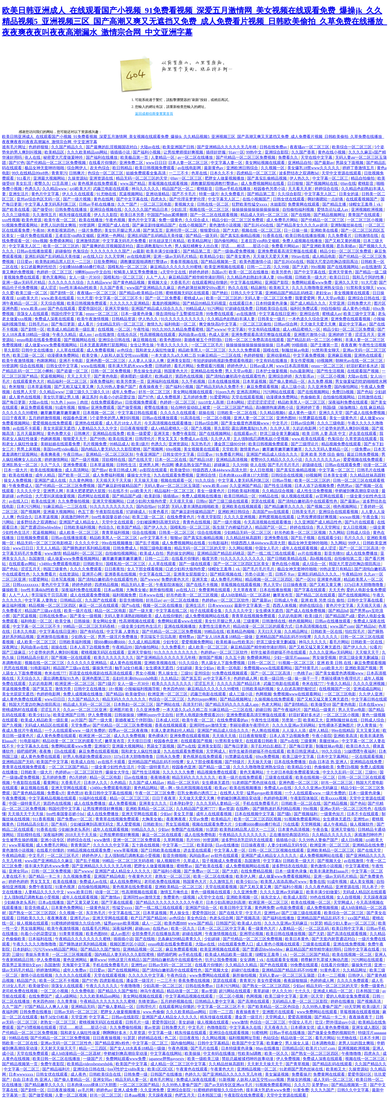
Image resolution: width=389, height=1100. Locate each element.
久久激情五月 (44, 215)
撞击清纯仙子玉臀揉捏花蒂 (180, 314)
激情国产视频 (210, 657)
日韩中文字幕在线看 (365, 600)
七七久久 (302, 991)
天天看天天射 (300, 189)
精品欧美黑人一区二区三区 (202, 350)
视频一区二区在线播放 (163, 605)
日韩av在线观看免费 (343, 465)
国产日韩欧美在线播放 (161, 850)
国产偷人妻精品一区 (287, 381)
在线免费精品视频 (257, 871)
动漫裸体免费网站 (63, 355)
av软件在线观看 (225, 855)
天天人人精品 (48, 548)
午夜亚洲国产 (148, 454)
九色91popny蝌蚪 (202, 699)
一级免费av (361, 449)
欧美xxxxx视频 (334, 798)
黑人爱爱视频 (128, 824)
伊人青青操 (367, 725)
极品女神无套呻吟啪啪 (45, 168)
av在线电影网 (189, 168)
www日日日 (156, 163)
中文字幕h (272, 861)
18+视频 (115, 689)
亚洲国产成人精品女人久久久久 (269, 855)
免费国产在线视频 (187, 829)
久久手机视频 (193, 381)
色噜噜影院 (217, 1027)
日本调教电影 (324, 1043)
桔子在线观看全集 (206, 611)
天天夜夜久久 (276, 1027)
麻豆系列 (90, 397)
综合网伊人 (77, 168)
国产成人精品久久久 (308, 303)
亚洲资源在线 (101, 178)
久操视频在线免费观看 (274, 699)
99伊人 (354, 543)
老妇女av (324, 293)
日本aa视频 (114, 590)
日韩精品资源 (124, 319)
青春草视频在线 (184, 261)
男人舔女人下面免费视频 (223, 663)
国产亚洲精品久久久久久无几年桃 (227, 147)
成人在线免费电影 (200, 835)
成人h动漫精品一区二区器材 (246, 595)
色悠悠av (345, 486)
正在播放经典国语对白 (289, 835)
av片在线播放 (310, 553)
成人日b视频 (352, 840)
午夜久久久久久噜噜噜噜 (35, 944)
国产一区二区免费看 (163, 298)
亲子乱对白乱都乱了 (269, 746)
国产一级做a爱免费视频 (234, 251)
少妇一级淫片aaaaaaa (292, 657)
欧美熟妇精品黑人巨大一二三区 (63, 261)
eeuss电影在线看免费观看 (39, 340)
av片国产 (79, 720)
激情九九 (154, 324)
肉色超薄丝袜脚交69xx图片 (202, 288)
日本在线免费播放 (290, 762)
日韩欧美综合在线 (272, 308)
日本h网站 (236, 402)
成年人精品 (45, 475)
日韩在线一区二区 (213, 204)
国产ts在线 (131, 605)
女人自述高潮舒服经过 (296, 689)
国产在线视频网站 (343, 267)
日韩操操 (82, 621)
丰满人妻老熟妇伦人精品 (173, 730)
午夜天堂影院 (209, 517)
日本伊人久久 (96, 782)
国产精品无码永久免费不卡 (220, 387)
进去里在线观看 (363, 433)
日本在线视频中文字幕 (255, 814)
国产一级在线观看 (195, 564)
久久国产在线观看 (101, 600)
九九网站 (337, 532)
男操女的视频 (299, 1079)
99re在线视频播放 (117, 543)
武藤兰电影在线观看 (111, 189)
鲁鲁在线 (317, 881)
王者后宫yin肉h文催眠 (75, 235)
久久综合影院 (290, 194)
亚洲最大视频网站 (49, 178)
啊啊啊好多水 (115, 1033)
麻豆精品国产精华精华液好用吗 (196, 277)
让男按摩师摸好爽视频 (183, 152)
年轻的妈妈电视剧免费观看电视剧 (223, 360)
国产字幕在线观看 (310, 590)
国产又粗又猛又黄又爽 (74, 387)
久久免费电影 (83, 991)
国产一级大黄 (141, 611)
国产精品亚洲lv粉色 (112, 1043)
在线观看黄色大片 (29, 381)
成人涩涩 (48, 288)
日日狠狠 (295, 183)
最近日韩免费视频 (363, 454)
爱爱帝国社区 (90, 308)
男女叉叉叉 (168, 439)
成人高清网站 (77, 470)
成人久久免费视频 (130, 736)
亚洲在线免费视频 (349, 944)
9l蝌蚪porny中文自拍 (93, 272)
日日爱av (25, 261)
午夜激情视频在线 (221, 934)
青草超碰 (261, 991)
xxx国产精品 (359, 918)
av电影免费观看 (290, 908)
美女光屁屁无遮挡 (59, 428)
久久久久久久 (326, 637)
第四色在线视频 (189, 376)
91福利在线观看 (93, 798)
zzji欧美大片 (80, 189)
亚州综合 (202, 673)
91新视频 (227, 1079)
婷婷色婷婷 (199, 272)
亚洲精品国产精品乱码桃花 (289, 293)
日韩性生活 (126, 465)
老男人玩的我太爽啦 (58, 225)
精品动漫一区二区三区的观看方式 (263, 626)
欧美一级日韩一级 (276, 678)
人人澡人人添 (294, 730)
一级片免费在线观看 (35, 235)
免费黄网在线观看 (304, 204)
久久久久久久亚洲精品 (130, 303)
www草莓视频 (21, 845)
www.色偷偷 (153, 1012)
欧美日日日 (339, 277)
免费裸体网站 (61, 241)
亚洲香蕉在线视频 (120, 574)
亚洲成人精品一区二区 (333, 991)
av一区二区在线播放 (195, 157)
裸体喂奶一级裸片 (136, 376)
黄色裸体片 (158, 736)
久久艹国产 (127, 204)
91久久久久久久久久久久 (183, 319)
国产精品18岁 (201, 459)
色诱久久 (32, 189)
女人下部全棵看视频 (145, 569)
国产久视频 (201, 428)
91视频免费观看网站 (20, 225)
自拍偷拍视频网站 (339, 397)
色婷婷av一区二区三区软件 (226, 600)
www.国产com (342, 626)
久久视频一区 (273, 168)
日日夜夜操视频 (107, 1038)
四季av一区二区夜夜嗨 (128, 730)
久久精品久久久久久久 (332, 835)
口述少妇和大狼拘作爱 (147, 501)
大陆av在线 (150, 147)
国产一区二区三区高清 (359, 548)
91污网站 (215, 308)
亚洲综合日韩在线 (364, 298)
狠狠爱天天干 (75, 439)
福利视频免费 (124, 595)
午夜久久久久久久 (173, 345)
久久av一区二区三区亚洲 (85, 710)
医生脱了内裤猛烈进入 (233, 527)
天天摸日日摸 (139, 741)
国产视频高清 (248, 918)
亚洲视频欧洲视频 (367, 209)
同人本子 (370, 887)
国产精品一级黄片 (320, 710)
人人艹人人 (156, 277)
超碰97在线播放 (245, 970)
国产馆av (99, 470)
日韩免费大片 (359, 303)
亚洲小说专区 (52, 840)
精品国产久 (27, 980)
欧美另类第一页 (130, 381)
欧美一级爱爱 (139, 433)
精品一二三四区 (93, 1048)
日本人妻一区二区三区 (188, 163)
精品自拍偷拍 (363, 178)
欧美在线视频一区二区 (315, 777)
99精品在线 (269, 496)
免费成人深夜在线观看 (54, 319)
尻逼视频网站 (131, 194)
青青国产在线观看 (364, 215)
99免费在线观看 (220, 314)
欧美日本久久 (358, 746)
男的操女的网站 (180, 553)
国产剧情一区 (62, 293)
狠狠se (83, 407)
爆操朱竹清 (102, 668)
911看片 (24, 178)
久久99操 (281, 267)
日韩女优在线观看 (289, 199)
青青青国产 (80, 845)
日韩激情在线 (366, 235)
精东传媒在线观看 (75, 215)
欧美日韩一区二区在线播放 (56, 1059)
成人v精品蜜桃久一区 (302, 329)
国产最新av (324, 163)
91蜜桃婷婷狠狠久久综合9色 (76, 923)
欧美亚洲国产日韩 (178, 147)
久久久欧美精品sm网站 (87, 152)
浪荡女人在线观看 (33, 314)
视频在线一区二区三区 (209, 209)
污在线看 (291, 824)
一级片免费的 (90, 230)
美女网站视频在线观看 (265, 163)
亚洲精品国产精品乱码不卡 (321, 918)
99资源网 (87, 225)
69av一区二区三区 (186, 178)
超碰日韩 (263, 710)
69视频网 (325, 360)
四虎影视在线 (111, 980)
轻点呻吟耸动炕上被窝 (191, 407)
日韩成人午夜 (286, 600)
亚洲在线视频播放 (180, 626)
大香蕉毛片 (180, 282)
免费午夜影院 (184, 433)
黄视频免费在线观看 (22, 277)
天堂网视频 (311, 824)
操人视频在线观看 (297, 496)
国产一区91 (305, 579)
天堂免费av (81, 725)
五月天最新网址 (31, 433)
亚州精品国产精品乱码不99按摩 (156, 762)
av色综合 (125, 350)
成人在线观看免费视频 (90, 595)
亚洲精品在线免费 (207, 371)
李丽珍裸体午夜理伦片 (341, 678)
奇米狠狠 (17, 387)
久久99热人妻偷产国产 (117, 387)
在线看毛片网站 (96, 928)
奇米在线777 (55, 673)
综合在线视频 (32, 366)
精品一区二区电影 (111, 611)
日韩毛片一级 (137, 1022)
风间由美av (199, 855)
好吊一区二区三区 (154, 392)
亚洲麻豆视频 (339, 355)
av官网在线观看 (330, 496)
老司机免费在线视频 (162, 881)
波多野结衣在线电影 (290, 866)
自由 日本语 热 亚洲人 (328, 762)
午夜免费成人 (21, 486)
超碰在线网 (192, 934)
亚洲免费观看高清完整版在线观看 (288, 251)
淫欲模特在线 (114, 459)
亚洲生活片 (19, 194)
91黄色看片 (159, 512)
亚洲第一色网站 (111, 235)
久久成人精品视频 (144, 642)
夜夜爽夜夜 (50, 454)
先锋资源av (148, 1001)
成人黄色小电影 (356, 308)
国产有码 (59, 824)
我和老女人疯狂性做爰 (155, 350)
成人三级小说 (293, 387)
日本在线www (371, 704)
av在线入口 (92, 256)
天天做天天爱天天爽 (271, 256)
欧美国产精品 (129, 527)
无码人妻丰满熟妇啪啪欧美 (195, 506)
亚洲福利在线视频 (163, 381)
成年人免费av (124, 392)
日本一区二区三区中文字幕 (221, 928)
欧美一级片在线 (78, 611)
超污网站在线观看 (235, 991)
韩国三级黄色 (55, 569)
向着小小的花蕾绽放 (117, 397)
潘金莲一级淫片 (140, 980)
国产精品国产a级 (127, 496)
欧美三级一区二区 (32, 293)
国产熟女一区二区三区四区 (33, 913)
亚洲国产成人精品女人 (79, 522)
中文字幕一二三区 (178, 845)
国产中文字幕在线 (132, 199)
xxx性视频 (11, 220)
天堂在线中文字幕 (317, 157)
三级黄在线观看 (279, 777)
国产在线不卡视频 (202, 584)
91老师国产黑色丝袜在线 (254, 782)
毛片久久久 (354, 538)
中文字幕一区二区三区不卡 (119, 298)
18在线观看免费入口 (236, 944)
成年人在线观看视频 (300, 548)
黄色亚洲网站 (75, 960)
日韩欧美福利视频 (243, 491)
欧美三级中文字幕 (359, 314)
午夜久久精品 (64, 334)
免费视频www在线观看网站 (268, 668)
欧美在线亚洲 (120, 439)
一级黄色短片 (332, 814)
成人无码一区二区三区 (333, 1079)
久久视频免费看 (77, 876)
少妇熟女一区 (83, 637)
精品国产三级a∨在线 (43, 611)
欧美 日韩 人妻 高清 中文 (324, 433)
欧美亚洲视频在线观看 (224, 267)
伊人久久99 (282, 991)
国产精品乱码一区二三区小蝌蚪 (315, 340)
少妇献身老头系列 (74, 829)
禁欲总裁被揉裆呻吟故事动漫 (248, 1059)
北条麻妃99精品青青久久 (180, 939)
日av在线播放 (136, 777)
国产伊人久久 (156, 527)
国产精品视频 (336, 803)
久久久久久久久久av (323, 459)
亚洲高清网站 (248, 392)
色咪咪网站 (46, 360)
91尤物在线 (107, 194)
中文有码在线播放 (264, 329)
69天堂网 (352, 1006)
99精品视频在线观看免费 (89, 850)
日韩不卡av (285, 574)
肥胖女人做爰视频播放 (225, 178)
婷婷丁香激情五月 (358, 168)
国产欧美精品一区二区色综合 (274, 1006)
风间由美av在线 (192, 334)
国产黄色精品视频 (129, 282)
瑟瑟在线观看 (263, 501)
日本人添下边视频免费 (314, 486)
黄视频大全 (184, 204)
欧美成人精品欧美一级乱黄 (71, 329)
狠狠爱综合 (210, 230)
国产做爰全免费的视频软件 (332, 1033)
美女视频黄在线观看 (352, 293)
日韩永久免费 (168, 756)
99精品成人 (195, 308)
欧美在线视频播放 (46, 470)
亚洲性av (361, 819)
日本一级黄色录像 (137, 314)
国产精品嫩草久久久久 (284, 506)
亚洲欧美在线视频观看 (242, 506)
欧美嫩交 (274, 1043)
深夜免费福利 (102, 381)
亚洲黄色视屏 (329, 579)
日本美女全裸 (335, 475)
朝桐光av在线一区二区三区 (359, 360)
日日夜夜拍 (114, 569)
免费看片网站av (285, 246)
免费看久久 (288, 157)
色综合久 (24, 517)
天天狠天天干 (367, 652)
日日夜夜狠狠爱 (134, 428)
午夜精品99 (352, 574)
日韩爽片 (77, 173)
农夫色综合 (100, 168)
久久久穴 (302, 1085)
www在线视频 (93, 366)
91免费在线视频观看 (230, 673)
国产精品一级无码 (202, 235)
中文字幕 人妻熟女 (41, 600)
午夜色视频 (115, 220)
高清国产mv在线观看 (271, 512)
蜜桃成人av (194, 298)
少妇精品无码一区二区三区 (120, 324)
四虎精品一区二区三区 (256, 173)
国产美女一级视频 (86, 616)
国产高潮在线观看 (254, 1001)
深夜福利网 (53, 835)
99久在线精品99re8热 (30, 173)
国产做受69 (42, 209)
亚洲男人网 (149, 465)
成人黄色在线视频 (25, 397)
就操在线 (206, 413)
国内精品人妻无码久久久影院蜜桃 (111, 449)
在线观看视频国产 (362, 199)
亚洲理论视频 (251, 934)
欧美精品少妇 (212, 256)
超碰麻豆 (222, 465)
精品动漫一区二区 (183, 991)
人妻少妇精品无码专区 (287, 845)
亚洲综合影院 (277, 152)
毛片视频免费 (95, 444)
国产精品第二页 (261, 194)
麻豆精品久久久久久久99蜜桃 (176, 267)
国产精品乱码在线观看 (332, 1064)
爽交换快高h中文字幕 (218, 324)
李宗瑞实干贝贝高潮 (49, 595)
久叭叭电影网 (304, 428)
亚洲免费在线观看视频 (351, 319)
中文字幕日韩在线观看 (138, 413)
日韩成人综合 (358, 532)
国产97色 (17, 163)
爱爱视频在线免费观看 (52, 423)
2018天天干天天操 (81, 835)
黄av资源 (226, 809)
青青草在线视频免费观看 (254, 616)
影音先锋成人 (37, 908)
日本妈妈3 (22, 949)
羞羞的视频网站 (166, 303)
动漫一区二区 (375, 465)
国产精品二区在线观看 (316, 595)
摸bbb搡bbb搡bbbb (110, 642)
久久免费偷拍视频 (74, 501)
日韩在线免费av (273, 147)
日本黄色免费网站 (67, 908)
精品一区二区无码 (183, 782)
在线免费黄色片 (181, 517)
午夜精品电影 (14, 855)
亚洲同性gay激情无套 (208, 725)
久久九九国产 (323, 1090)
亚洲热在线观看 (368, 355)
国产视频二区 (319, 506)
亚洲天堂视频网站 (108, 501)
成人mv (86, 334)
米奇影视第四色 (61, 230)
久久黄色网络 (81, 480)
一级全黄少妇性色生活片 (140, 626)
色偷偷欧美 (310, 397)
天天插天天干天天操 (114, 480)
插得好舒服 (216, 152)
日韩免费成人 (125, 548)
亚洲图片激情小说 (310, 334)
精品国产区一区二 (178, 189)
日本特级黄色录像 (272, 303)
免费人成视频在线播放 (302, 241)
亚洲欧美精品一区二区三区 (150, 809)
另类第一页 (291, 720)
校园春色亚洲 (75, 418)
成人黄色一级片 (302, 413)
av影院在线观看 (153, 470)
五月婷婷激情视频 (45, 418)
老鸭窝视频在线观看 (277, 517)
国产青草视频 (298, 1064)
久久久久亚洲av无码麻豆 (316, 788)
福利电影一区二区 (180, 324)
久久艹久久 (50, 465)
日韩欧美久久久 (31, 918)
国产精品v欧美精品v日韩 (141, 293)
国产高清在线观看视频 (347, 934)
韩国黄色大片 (176, 371)
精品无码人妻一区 (137, 584)
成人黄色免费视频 (333, 1027)
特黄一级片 (209, 194)
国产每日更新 (63, 324)
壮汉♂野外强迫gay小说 (336, 1022)
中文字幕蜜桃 (357, 866)
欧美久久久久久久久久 (114, 657)
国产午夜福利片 (287, 710)
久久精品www (55, 189)
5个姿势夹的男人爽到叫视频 (115, 418)
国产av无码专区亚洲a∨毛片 (229, 1085)
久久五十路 (235, 657)
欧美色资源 (32, 220)
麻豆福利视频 (14, 605)
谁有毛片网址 (14, 147)
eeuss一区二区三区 (102, 314)
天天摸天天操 (181, 501)
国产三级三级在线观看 (229, 501)
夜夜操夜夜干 (151, 387)
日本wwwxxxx (220, 605)
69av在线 (348, 183)
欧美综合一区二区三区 (352, 147)
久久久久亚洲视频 (240, 517)
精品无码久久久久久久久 (124, 699)
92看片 (376, 647)
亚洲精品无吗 (83, 1006)
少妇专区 (171, 642)
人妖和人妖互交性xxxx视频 (124, 355)
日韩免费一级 (136, 1074)
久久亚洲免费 (320, 387)
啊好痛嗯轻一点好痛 (325, 199)
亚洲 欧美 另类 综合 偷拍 (322, 454)
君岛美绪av (346, 246)
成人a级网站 (66, 996)
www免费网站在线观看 (210, 975)
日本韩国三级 (368, 991)
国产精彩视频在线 (226, 574)
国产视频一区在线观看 (71, 657)
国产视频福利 (306, 814)
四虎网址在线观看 (94, 496)
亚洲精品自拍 (300, 163)
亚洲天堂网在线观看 (69, 788)
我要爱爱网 (305, 298)
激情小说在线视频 (37, 975)
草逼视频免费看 (16, 689)
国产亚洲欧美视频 (318, 246)
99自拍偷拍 (330, 308)
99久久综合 (332, 751)
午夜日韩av (73, 454)
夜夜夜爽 (349, 345)
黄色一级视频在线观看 (211, 892)
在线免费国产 (41, 996)
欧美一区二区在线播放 (249, 272)
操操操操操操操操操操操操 (256, 209)
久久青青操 (67, 1001)
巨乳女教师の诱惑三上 (197, 793)
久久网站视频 (240, 548)
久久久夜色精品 (319, 887)
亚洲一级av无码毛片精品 (175, 256)
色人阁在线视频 (266, 730)
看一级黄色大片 (262, 928)
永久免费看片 (233, 194)
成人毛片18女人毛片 (124, 423)
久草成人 (191, 861)
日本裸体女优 (303, 1027)
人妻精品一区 (163, 157)
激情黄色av (250, 449)
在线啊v (243, 809)
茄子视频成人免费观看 (222, 861)
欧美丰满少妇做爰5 (163, 251)
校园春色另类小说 (270, 189)
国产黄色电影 (106, 376)
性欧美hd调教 (250, 1053)
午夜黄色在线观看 (192, 1069)
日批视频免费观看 (141, 402)
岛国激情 (37, 558)
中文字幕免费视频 (309, 355)
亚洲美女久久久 (153, 803)
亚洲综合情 (309, 314)
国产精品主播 (334, 204)
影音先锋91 (334, 553)
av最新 (138, 251)
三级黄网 (251, 621)
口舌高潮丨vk (64, 183)
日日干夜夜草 (14, 418)
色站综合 (271, 1038)
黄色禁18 (75, 793)
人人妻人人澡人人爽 (146, 360)
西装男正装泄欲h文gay (22, 965)
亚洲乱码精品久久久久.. (318, 574)
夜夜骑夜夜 (160, 777)
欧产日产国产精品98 (149, 918)
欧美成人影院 (295, 897)
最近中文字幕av (353, 324)
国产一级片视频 (77, 199)
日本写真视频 (63, 579)
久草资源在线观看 (361, 439)
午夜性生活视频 (372, 345)
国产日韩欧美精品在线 (287, 558)
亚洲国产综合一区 (201, 908)
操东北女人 (271, 897)
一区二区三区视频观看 (72, 954)
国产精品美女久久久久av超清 (302, 225)
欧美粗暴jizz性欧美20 (235, 642)
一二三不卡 (179, 173)
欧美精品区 (54, 152)
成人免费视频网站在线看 (263, 183)
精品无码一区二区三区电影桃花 (45, 543)
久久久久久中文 (239, 611)
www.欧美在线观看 (58, 298)
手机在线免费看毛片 (261, 803)
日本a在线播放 (51, 902)
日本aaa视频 (135, 1095)
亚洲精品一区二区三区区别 (110, 454)
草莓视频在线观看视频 (168, 183)
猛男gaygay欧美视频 (265, 793)
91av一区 (236, 152)
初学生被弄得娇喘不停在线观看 (279, 652)
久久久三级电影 (16, 215)
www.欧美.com (33, 308)
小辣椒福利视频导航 (142, 689)
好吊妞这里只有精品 (167, 241)
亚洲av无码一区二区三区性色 (346, 809)
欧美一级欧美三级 (203, 1059)
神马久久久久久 (145, 189)
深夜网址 (10, 647)
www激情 (52, 553)
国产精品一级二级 (371, 272)
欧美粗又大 (279, 288)
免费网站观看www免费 (312, 282)
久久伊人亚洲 (371, 694)
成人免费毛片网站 (282, 220)
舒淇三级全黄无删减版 (280, 433)
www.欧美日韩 (80, 892)
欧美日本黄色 (297, 939)
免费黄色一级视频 (179, 897)
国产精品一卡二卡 (45, 876)
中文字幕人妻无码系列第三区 (51, 204)
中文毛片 (280, 423)
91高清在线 (190, 418)
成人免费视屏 (169, 397)
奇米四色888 (174, 689)
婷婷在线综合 (302, 527)
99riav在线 (300, 256)
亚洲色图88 (286, 418)
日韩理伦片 (145, 439)
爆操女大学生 (139, 475)
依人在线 (33, 157)
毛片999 (193, 840)
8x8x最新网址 (302, 371)
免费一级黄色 (171, 220)
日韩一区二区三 (262, 663)
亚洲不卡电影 (71, 360)
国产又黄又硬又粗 (83, 902)
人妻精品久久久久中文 (98, 428)
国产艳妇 (220, 293)
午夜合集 (370, 517)
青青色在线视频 (197, 522)
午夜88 (38, 230)
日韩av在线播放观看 (35, 251)
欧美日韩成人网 (123, 470)
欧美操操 (193, 1053)
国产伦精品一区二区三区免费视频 (246, 157)
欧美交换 (90, 355)
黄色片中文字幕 (45, 194)
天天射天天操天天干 (58, 1048)
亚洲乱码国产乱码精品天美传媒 (155, 235)
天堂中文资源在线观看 (342, 173)
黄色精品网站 (146, 788)
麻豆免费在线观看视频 (99, 751)
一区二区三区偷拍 (255, 324)
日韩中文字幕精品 (213, 1043)
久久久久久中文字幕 (111, 845)
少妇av (166, 814)
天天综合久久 (29, 678)
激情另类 (63, 689)
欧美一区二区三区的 (61, 246)
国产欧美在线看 (16, 209)
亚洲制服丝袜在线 (346, 225)
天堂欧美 (230, 449)
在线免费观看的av (107, 402)
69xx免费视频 (268, 756)
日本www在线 (151, 595)
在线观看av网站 (23, 564)
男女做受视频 (324, 657)
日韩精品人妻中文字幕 (215, 1001)
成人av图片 (120, 934)
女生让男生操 (142, 345)
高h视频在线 (321, 558)
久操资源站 (78, 178)
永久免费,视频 (320, 381)
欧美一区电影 (229, 668)
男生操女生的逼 (147, 371)
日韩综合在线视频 (287, 475)
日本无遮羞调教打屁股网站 (104, 345)
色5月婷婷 (78, 777)
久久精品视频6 (272, 413)
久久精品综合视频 (278, 491)
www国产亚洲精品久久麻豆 (151, 288)
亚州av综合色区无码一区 (39, 199)
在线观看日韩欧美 (262, 741)
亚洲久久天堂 (346, 282)
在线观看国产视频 (363, 371)
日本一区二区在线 (171, 459)
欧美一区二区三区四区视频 (258, 819)
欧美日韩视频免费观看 (155, 168)
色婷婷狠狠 (39, 147)
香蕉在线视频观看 (171, 725)
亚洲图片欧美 (121, 710)
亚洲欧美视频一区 (242, 897)
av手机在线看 (190, 954)
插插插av (171, 496)
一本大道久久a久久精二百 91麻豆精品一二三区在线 (196, 355)
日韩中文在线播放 (37, 350)
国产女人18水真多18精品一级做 (225, 637)
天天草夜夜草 (245, 590)
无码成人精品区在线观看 (47, 725)
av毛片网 (86, 1090)
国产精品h (115, 694)
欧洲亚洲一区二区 (95, 736)
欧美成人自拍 (152, 553)
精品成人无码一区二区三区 (264, 215)
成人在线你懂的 (169, 616)
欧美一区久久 (183, 928)
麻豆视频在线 (145, 340)
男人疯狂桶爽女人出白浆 (197, 246)
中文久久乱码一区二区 (343, 772)
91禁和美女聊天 (360, 288)
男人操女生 (168, 673)
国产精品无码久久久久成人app (232, 704)
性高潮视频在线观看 (158, 334)
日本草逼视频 (255, 381)
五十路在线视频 (146, 845)
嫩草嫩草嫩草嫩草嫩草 (60, 413)
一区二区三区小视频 (365, 220)
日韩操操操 (124, 715)
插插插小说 (120, 152)
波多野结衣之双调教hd (299, 173)
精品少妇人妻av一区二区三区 (350, 923)
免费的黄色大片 (175, 579)
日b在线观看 (65, 751)
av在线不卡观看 (27, 428)
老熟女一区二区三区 (173, 876)
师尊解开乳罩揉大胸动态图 (325, 960)
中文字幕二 (99, 1017)
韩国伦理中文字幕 (67, 314)
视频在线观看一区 (177, 480)
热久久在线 (238, 288)
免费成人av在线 (194, 439)
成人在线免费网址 (126, 881)
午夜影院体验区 (170, 584)
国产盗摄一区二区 (72, 371)
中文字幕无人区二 (320, 194)
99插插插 (300, 345)
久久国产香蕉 (303, 152)
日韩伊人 (356, 975)
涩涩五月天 (365, 334)
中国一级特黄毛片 (153, 767)
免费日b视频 (343, 392)
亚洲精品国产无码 (18, 762)
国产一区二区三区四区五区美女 (241, 564)
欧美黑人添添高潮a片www (284, 881)
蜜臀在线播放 (156, 407)
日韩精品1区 (71, 600)
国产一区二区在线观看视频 (214, 215)
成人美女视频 (362, 881)
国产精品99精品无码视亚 (205, 303)
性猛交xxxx (122, 908)
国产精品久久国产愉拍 (100, 949)
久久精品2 (170, 678)
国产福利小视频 (147, 152)
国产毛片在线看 (205, 1048)
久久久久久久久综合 (66, 282)
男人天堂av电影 (332, 298)
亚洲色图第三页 (96, 678)
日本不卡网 (369, 1038)
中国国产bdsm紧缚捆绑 (167, 215)
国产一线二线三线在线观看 (271, 553)
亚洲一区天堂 (311, 996)
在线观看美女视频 (282, 960)
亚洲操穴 (102, 746)
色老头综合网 (221, 918)
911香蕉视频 (43, 819)
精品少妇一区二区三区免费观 (238, 220)
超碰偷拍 (63, 251)
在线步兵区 (127, 334)
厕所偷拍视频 (161, 590)
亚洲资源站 (178, 444)
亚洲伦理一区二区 (181, 230)
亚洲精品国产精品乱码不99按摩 (284, 637)
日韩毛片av (39, 324)
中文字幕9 (236, 329)
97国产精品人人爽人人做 (47, 1006)
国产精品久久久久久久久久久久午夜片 (170, 902)
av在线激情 (371, 267)
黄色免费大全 (59, 433)
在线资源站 (69, 574)
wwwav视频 (350, 517)
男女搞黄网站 (33, 928)
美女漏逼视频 (277, 1074)
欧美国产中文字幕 (52, 762)
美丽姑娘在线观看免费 (60, 444)
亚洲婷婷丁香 (340, 334)
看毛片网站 (184, 366)
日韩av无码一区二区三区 (170, 965)
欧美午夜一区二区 (60, 220)
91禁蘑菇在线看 (313, 418)
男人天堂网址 (328, 527)
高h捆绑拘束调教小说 (275, 407)
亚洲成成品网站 (367, 689)
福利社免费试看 (304, 308)
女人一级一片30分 (85, 277)
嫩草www (98, 960)
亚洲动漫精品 (158, 194)
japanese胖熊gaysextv (167, 1059)
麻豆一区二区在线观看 (99, 605)
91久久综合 (205, 480)
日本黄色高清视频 (294, 829)
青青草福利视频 (116, 532)
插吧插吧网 (27, 751)
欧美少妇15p (40, 715)
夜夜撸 (45, 751)
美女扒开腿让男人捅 (122, 230)
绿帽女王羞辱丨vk (365, 204)
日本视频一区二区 (99, 413)
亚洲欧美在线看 (324, 230)
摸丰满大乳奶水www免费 (130, 366)
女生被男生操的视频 (20, 840)
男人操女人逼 (297, 1043)
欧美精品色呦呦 (241, 631)
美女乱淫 (24, 183)
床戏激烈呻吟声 (75, 517)
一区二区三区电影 (156, 204)
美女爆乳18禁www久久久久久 (314, 168)
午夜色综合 (177, 975)
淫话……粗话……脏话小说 (245, 246)
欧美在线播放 (91, 220)
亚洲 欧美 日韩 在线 (335, 663)
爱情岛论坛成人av (333, 209)
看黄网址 (51, 782)
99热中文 (254, 152)
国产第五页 (153, 230)
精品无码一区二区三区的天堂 (142, 178)
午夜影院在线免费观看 (244, 1095)
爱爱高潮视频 (300, 1017)
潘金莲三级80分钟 (230, 444)
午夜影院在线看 (110, 512)
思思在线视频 (16, 668)
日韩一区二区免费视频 (111, 371)
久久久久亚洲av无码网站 (331, 652)
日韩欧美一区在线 (327, 631)
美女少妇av (205, 668)
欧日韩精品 (122, 168)
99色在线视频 (322, 897)
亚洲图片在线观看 (278, 1012)
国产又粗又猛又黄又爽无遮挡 (315, 647)
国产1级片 (107, 683)
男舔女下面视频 (350, 163)
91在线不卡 (118, 491)
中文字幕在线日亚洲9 (278, 314)
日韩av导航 (282, 480)
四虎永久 (159, 199)
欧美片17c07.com (321, 1048)
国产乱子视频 (303, 538)
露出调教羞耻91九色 (154, 246)
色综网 (167, 465)
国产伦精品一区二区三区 (323, 220)
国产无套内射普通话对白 (334, 939)
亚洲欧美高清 (345, 736)
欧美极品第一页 (134, 157)
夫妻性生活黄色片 (214, 626)
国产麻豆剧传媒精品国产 (154, 225)
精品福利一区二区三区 (67, 381)
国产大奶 (231, 230)
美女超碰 (186, 1022)
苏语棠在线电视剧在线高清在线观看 (101, 673)
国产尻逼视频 (25, 616)
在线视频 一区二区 (114, 329)
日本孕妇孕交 (181, 803)
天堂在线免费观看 (33, 1053)
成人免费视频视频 (322, 908)
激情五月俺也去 (174, 892)
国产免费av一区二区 (75, 819)
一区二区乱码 (317, 928)
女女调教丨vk (252, 960)
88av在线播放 (268, 1048)
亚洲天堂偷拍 (117, 308)
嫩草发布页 (283, 595)
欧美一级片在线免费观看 (241, 777)
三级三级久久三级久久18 (87, 392)
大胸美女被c (137, 590)
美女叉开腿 (183, 814)
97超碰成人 (136, 512)
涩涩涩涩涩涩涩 (261, 402)
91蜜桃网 (259, 1033)
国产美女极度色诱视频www (245, 423)
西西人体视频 (285, 605)
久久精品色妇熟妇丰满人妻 (251, 277)
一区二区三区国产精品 (233, 407)
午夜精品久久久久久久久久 (243, 835)
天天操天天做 (146, 480)
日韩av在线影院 (125, 1017)
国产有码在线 (92, 631)
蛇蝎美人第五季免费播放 (136, 272)
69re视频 (39, 241)
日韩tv (201, 501)
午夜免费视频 (14, 798)
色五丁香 (86, 512)
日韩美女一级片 (272, 319)
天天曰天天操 (270, 631)
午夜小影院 (322, 736)
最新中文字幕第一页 (252, 605)
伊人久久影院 (106, 215)
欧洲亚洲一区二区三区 (75, 683)
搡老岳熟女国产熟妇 (193, 465)
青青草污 (59, 173)
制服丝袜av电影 (296, 350)
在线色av (161, 928)
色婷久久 (193, 1074)
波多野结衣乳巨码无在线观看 (247, 840)
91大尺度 (369, 282)
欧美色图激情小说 (255, 261)
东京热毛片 (201, 444)
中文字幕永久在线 (33, 746)
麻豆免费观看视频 (263, 387)
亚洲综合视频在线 (106, 209)
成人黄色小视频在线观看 (278, 944)
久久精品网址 (296, 631)
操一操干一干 (306, 678)
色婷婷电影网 (48, 694)
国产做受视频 (129, 407)
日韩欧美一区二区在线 (237, 413)
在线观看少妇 (330, 538)
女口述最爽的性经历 (39, 267)
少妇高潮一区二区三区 (163, 986)
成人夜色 (78, 1074)
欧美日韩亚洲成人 (303, 751)
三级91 (187, 673)
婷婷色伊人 (237, 366)
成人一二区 (152, 923)
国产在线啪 (301, 215)
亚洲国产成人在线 (114, 225)
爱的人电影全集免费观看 (348, 996)
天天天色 (337, 590)
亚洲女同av (19, 871)
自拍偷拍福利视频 (298, 209)
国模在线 (271, 350)
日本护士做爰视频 (272, 371)
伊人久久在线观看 (78, 194)
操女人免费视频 (18, 480)
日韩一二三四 (259, 267)
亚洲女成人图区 (366, 1027)
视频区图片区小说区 (128, 944)
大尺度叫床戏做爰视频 (55, 496)
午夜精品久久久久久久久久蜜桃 (83, 939)
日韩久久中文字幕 (247, 293)
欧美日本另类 (132, 215)
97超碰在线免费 (239, 308)
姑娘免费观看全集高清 (146, 173)
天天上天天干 (79, 376)
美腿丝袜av (329, 741)
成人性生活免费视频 (314, 491)
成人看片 (86, 324)
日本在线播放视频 (224, 381)
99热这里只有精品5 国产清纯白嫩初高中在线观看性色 (155, 960)
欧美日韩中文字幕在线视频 (109, 793)
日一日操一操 (296, 230)
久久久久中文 (29, 491)
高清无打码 (193, 704)
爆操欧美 (10, 590)
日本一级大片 (16, 470)
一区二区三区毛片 (207, 345)
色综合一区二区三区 (106, 173)
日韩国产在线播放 (166, 1074)
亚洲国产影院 (277, 282)
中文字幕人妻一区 (227, 163)
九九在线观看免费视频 (174, 475)
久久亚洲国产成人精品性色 (318, 522)
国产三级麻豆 (14, 652)
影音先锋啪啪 (131, 600)
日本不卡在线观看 (363, 814)
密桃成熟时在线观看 (20, 710)
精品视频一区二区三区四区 (269, 579)
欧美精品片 (221, 819)
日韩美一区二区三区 (177, 532)
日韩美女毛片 (304, 512)
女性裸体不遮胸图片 (336, 725)
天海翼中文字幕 (76, 965)
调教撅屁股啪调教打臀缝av (215, 183)
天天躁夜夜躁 (375, 897)
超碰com (143, 928)
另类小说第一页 (259, 574)
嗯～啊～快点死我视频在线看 (186, 788)
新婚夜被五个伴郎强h (203, 340)
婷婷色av (104, 1090)
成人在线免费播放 (362, 553)
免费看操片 (301, 1074)
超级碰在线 (312, 465)
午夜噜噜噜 (130, 986)
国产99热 (98, 439)
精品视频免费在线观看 (341, 444)
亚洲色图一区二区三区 (106, 360)
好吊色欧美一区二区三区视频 (300, 532)
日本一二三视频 (332, 975)
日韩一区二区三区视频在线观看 (276, 850)
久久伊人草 (280, 428)
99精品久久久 (143, 829)
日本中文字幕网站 (333, 756)
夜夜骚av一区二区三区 (310, 147)
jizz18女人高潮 (211, 402)
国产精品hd (338, 611)
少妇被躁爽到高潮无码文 (158, 522)
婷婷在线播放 (342, 1001)
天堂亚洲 (337, 303)
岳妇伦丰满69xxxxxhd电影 (135, 678)
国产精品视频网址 (330, 215)
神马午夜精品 (152, 991)
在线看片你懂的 (103, 163)
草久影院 (12, 350)
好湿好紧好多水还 (362, 366)
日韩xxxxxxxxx (26, 584)
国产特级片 (235, 762)
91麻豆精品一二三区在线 (65, 506)
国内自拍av (146, 506)
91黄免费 (301, 1090)
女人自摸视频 (349, 897)
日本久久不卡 (222, 173)
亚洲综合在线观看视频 (339, 512)
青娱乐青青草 (37, 954)
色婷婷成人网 (245, 678)
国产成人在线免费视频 (365, 413)
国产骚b (284, 814)
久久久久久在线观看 (178, 413)
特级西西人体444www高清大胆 (220, 470)
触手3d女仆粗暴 (129, 668)
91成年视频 (65, 407)
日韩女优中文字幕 (62, 366)
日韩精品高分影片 (33, 657)
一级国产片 (93, 1059)
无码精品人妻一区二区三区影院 (300, 1001)
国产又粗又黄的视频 (343, 241)
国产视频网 (153, 449)
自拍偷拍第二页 (348, 558)
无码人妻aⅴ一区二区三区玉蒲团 (172, 486)
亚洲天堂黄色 (340, 272)
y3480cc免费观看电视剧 (60, 564)
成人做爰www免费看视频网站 (51, 345)
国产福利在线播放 (102, 157)
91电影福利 (218, 543)
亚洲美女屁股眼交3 (190, 574)
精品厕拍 (259, 288)
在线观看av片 (245, 433)
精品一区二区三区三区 (130, 798)
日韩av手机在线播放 (233, 189)
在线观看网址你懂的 (210, 282)
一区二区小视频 (331, 376)
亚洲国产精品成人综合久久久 (157, 308)
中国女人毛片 (267, 548)
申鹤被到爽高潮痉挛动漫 (357, 491)
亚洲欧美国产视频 (361, 668)
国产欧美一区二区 (74, 475)
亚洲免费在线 (276, 538)
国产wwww (216, 329)
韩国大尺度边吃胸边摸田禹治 (332, 261)
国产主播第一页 (324, 345)
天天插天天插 (369, 605)
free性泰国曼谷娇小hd (111, 517)
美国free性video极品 (61, 449)
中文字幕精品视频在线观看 (53, 798)
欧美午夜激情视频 (93, 319)
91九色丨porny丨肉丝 (70, 402)
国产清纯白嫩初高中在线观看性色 (236, 376)
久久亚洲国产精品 (245, 486)
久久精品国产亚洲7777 (196, 809)
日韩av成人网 (262, 366)
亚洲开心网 (92, 574)
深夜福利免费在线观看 (348, 402)
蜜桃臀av (187, 637)
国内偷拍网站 (226, 241)
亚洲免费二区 (131, 163)
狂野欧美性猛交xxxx (250, 204)
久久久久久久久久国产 (110, 251)
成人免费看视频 (101, 350)
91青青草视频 (71, 934)
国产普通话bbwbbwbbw (41, 527)
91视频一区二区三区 (296, 663)
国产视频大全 (329, 861)
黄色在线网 (104, 199)
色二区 (170, 1038)
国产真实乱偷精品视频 (267, 178)
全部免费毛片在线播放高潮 (156, 934)
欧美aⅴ (221, 788)
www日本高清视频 (292, 366)
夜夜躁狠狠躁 (296, 980)
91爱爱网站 (220, 397)
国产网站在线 (168, 704)
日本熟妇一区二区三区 (134, 704)
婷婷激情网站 (56, 459)
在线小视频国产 (256, 199)
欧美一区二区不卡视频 (59, 980)
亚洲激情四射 (88, 241)
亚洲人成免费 (126, 1090)
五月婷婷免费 (195, 397)
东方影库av (305, 376)
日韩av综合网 (286, 324)
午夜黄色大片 (140, 876)
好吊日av (154, 600)
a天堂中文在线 (174, 272)
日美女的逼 (349, 194)
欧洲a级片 (164, 376)
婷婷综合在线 (327, 189)
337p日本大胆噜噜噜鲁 (364, 584)
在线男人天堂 (25, 392)
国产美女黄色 (238, 256)
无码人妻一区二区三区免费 (268, 298)
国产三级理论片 (305, 444)
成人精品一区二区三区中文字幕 (178, 1064)
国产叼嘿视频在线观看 (37, 1027)
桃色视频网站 (345, 506)
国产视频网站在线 (322, 183)
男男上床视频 (29, 449)
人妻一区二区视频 (71, 1095)
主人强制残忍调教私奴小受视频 (261, 439)
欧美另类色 (281, 272)
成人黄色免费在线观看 (22, 699)
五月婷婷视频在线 (177, 1001)
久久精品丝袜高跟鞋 (368, 475)
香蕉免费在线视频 (194, 980)
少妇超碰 (184, 668)
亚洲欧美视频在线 (160, 663)
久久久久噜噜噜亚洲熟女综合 (318, 288)
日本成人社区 (168, 720)
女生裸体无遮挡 (269, 611)
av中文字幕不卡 (154, 538)
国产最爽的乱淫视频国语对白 (112, 147)
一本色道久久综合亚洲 (308, 319)
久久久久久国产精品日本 (146, 209)
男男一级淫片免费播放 (118, 637)
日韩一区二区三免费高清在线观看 (255, 340)
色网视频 (263, 694)
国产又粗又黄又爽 (325, 584)
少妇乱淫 (179, 209)
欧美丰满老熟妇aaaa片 (329, 871)
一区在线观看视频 (367, 756)
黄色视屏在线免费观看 (98, 183)
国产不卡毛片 (184, 194)
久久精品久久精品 (241, 965)
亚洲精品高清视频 (232, 459)
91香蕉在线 (273, 235)
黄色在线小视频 (332, 152)
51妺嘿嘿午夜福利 (360, 751)
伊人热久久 (300, 178)
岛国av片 (219, 272)
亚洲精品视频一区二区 (143, 949)
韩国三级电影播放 (156, 548)
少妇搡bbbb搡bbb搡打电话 (82, 267)
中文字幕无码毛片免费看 (124, 241)
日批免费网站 (106, 261)
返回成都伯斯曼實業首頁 (154, 114)
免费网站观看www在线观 (180, 621)
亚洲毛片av (80, 918)
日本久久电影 (25, 631)
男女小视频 (145, 673)
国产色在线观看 (62, 308)
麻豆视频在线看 (35, 788)
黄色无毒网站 (54, 277)
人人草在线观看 (70, 350)
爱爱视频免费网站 (197, 642)
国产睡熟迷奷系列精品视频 (87, 548)
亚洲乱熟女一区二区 (20, 465)
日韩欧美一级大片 (311, 277)
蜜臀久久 (42, 183)
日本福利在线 (40, 939)
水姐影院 (278, 204)
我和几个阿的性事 (368, 277)
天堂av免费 (199, 819)
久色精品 (118, 782)
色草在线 (199, 173)
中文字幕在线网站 (246, 282)
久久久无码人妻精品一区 (327, 449)
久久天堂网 (114, 256)
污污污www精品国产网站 (56, 949)
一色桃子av (303, 673)
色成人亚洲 (219, 334)
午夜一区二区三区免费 (155, 793)
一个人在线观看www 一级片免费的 (75, 730)
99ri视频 (318, 267)
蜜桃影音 (366, 183)
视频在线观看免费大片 (212, 824)
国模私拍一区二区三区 (128, 267)
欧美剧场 (152, 496)
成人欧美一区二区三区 (79, 532)
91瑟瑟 (163, 506)
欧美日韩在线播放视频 (305, 235)
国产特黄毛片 (307, 668)
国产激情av (111, 897)
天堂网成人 (216, 751)
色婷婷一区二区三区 (54, 272)
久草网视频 (173, 840)
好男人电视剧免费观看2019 (200, 715)
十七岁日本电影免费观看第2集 (293, 772)
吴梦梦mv (320, 1085)
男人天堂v (272, 584)
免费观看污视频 (210, 366)
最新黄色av (214, 168)
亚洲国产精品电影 (110, 876)
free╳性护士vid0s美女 (126, 1069)
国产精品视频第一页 (219, 261)
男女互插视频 (177, 824)
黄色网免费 (264, 908)
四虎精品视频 (107, 584)
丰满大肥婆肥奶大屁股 (86, 491)
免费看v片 (56, 793)
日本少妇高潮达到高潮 (226, 902)
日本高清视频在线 (311, 626)
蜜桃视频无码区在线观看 (187, 293)
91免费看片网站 (230, 454)
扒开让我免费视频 (221, 960)
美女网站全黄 (105, 621)
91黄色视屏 (65, 887)
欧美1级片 (140, 444)
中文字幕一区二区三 (330, 178)
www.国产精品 (133, 183)
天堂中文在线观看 (118, 522)
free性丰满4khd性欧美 (78, 288)
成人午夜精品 (335, 824)
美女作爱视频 (302, 360)
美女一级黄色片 (343, 418)
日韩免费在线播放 (71, 209)
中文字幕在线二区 (155, 574)
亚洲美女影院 (179, 360)
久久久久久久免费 (178, 772)
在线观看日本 (241, 303)
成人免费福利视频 (109, 475)
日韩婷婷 (163, 366)
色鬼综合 (81, 251)
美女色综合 (197, 918)
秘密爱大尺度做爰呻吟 (63, 157)
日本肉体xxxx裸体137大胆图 (244, 475)
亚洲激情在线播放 (52, 637)
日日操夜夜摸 (295, 584)
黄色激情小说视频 (225, 225)
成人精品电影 (324, 256)
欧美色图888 (171, 340)
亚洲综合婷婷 (280, 376)
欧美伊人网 (246, 876)
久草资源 (138, 1033)
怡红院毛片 (355, 631)
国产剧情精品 (296, 704)
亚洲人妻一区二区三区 (254, 418)
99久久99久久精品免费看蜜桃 (178, 329)
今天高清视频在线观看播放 (168, 423)
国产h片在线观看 (360, 522)
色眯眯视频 (50, 439)
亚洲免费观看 (103, 407)
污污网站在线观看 (279, 392)
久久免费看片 (340, 235)
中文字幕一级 (160, 1033)
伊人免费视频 (100, 715)
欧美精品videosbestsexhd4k (90, 1064)
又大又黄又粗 (368, 730)
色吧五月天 (185, 1095)
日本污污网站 (29, 506)
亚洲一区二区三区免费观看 (137, 840)
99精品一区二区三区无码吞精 (89, 626)
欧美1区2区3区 (160, 1069)
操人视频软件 (362, 824)
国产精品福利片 (56, 1069)
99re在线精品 (342, 730)
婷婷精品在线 (150, 1038)
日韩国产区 (226, 923)
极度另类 (210, 558)
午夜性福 (141, 329)
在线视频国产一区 (335, 689)
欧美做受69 (180, 470)
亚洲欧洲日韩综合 (242, 168)
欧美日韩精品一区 (240, 496)
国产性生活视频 (331, 371)
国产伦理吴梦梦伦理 (187, 199)
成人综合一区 (314, 564)
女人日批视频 (262, 470)
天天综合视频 (52, 303)
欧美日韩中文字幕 (236, 908)
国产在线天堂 (140, 459)
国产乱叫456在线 (259, 225)
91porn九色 (224, 392)
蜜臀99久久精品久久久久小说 (277, 459)
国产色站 (365, 392)
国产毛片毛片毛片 (284, 465)
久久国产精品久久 (67, 147)
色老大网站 (271, 704)
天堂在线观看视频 (247, 397)
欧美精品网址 (200, 241)
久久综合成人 (197, 220)
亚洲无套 (162, 433)
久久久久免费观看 (244, 350)
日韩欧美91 (93, 564)
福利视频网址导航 (244, 1038)
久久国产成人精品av (147, 782)
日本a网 (283, 345)
